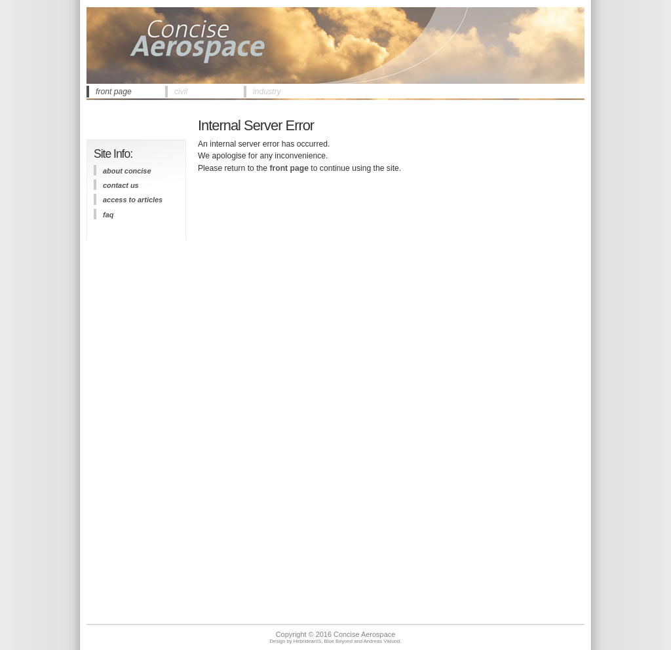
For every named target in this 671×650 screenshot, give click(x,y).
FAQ (108, 215)
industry (267, 91)
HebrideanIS (308, 641)
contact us (121, 185)
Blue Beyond (338, 641)
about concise (127, 171)
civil (180, 91)
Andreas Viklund (382, 641)
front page (114, 91)
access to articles (133, 200)
